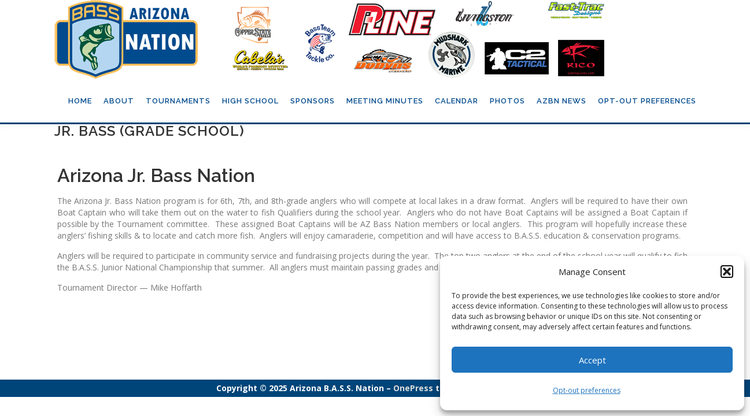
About (119, 100)
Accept (592, 360)
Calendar (456, 100)
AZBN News (561, 100)
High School (250, 100)
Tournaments (178, 100)
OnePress (413, 387)
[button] (727, 271)
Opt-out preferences (586, 390)
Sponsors (312, 100)
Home (80, 100)
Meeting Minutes (384, 100)
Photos (507, 100)
